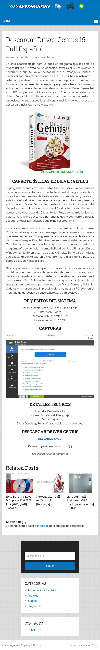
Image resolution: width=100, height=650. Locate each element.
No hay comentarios (41, 57)
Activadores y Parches (42, 590)
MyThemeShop (89, 645)
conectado (42, 525)
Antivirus (33, 595)
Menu (7, 21)
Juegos (32, 600)
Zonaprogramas (11, 645)
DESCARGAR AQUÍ (50, 438)
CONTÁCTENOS (35, 630)
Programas (16, 57)
